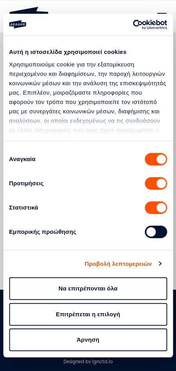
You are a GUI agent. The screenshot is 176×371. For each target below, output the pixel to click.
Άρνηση (88, 339)
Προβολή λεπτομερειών (118, 263)
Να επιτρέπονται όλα (88, 288)
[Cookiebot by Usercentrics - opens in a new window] (132, 25)
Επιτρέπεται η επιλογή (88, 314)
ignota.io (102, 361)
